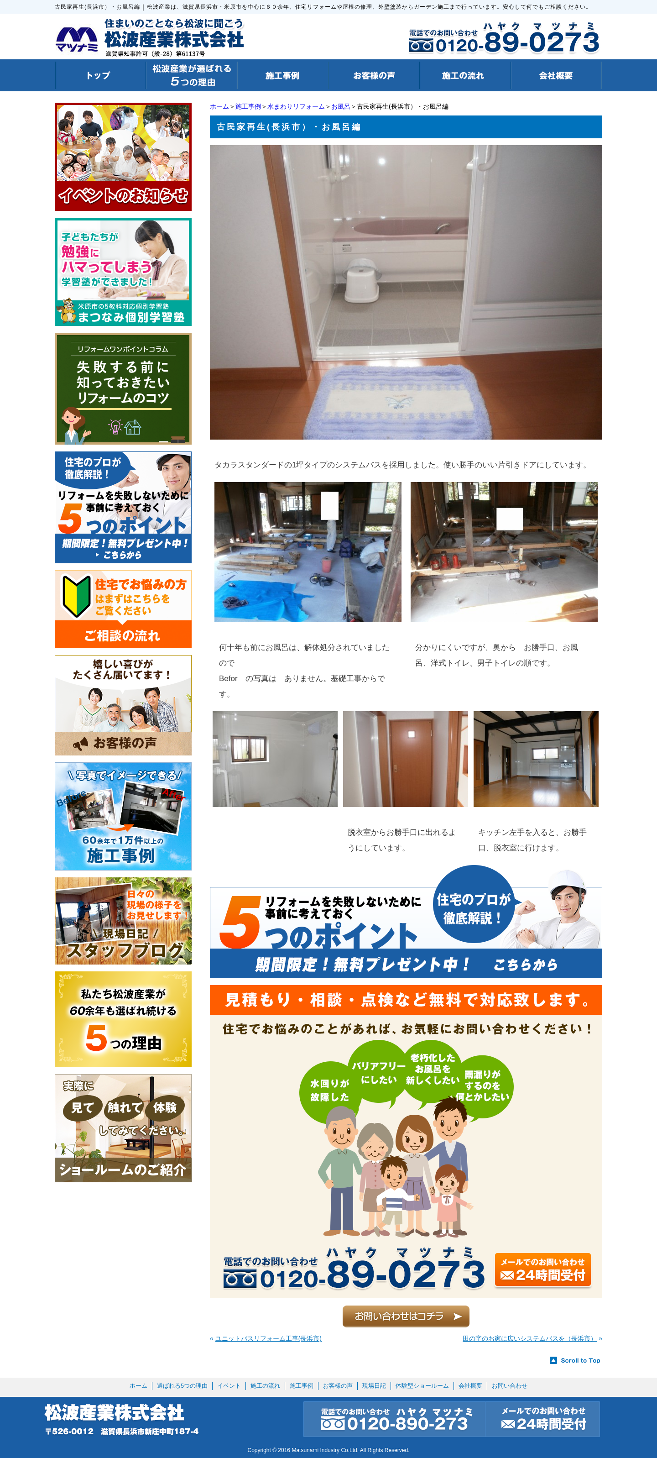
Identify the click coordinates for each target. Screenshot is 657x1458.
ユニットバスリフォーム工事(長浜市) (268, 1338)
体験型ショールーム (422, 1385)
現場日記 (374, 1385)
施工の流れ (265, 1385)
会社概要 (470, 1385)
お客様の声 (338, 1385)
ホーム (219, 106)
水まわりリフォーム (296, 106)
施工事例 (248, 106)
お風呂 (340, 106)
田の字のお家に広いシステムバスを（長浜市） (530, 1338)
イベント (229, 1385)
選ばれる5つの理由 (182, 1385)
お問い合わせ (509, 1385)
